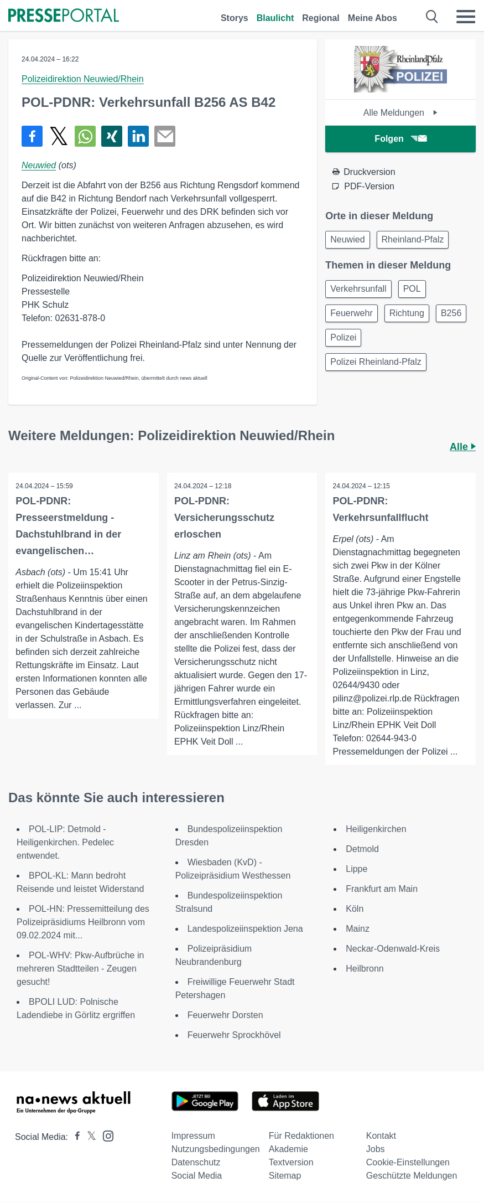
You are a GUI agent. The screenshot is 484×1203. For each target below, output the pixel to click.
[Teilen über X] (58, 136)
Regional (321, 18)
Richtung (406, 313)
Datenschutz (196, 1163)
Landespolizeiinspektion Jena (245, 929)
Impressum (193, 1136)
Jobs (375, 1149)
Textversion (291, 1163)
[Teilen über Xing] (111, 136)
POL (412, 288)
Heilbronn (364, 969)
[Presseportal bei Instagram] (104, 1135)
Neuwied (39, 165)
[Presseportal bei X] (88, 1137)
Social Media (196, 1176)
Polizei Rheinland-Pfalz (375, 361)
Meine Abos (372, 18)
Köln (354, 909)
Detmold (362, 849)
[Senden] (164, 136)
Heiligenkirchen (376, 829)
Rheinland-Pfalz (413, 239)
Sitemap (285, 1176)
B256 (451, 313)
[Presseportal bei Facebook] (74, 1137)
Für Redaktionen (301, 1136)
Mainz (357, 929)
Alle (463, 446)
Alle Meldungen (400, 112)
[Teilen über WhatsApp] (85, 136)
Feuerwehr (351, 313)
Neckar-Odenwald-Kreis (393, 949)
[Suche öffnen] (432, 16)
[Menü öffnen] (466, 16)
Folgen (400, 138)
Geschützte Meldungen (411, 1176)
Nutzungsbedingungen (215, 1149)
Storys (234, 18)
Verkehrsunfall (358, 288)
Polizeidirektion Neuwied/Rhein (83, 79)
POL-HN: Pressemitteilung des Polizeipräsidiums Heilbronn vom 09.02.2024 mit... (83, 923)
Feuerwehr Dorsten (225, 1015)
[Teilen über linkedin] (138, 136)
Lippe (356, 869)
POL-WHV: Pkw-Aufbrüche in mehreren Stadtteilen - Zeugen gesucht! (80, 969)
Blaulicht (275, 18)
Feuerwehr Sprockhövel (234, 1035)
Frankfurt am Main (382, 889)
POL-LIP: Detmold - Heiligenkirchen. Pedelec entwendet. (65, 843)
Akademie (288, 1149)
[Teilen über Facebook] (32, 136)
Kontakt (381, 1136)
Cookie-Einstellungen (408, 1163)
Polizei (343, 337)
